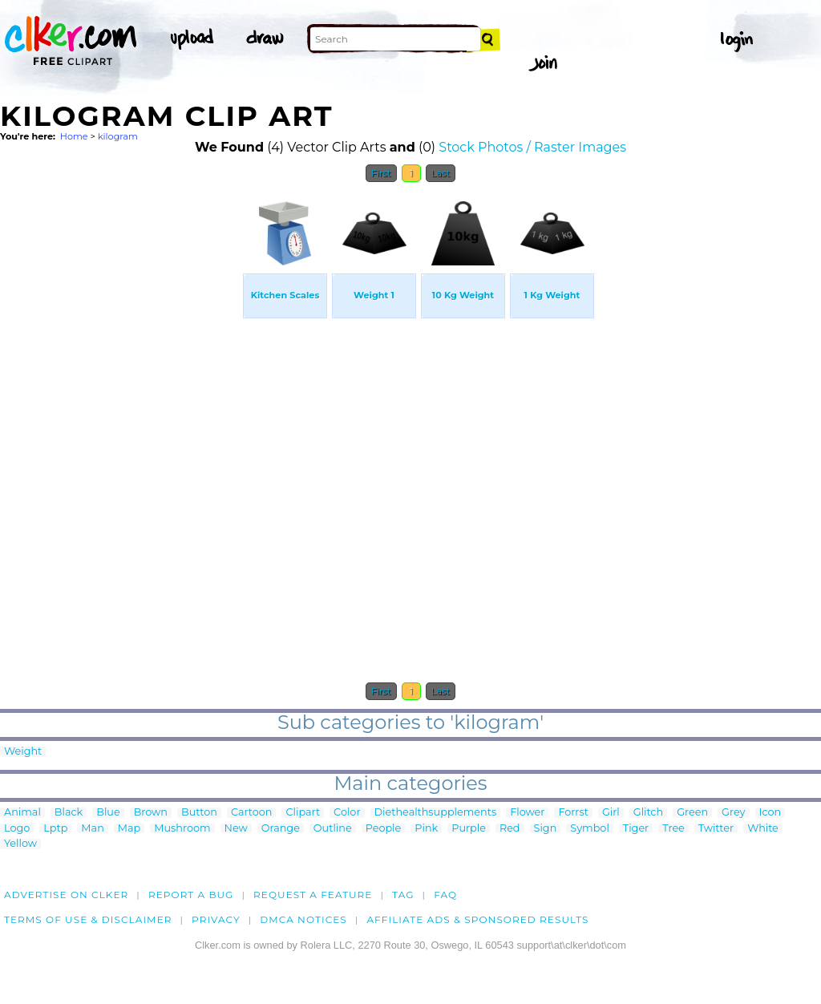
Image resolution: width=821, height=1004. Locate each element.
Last (440, 173)
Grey (733, 813)
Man (92, 829)
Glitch (648, 813)
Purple (468, 829)
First (381, 173)
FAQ (445, 895)
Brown (151, 813)
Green (692, 813)
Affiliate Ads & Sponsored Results (477, 919)
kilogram (118, 136)
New (236, 829)
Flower (527, 813)
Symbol (589, 829)
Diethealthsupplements (435, 813)
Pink (426, 829)
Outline (332, 829)
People (384, 829)
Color (347, 813)
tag (403, 895)
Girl (611, 813)
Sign (545, 829)
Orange (280, 829)
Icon (770, 813)
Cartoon (252, 813)
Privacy (216, 919)
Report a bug (191, 895)
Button (199, 813)
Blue (107, 813)
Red (509, 829)
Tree (673, 829)
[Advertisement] (120, 431)
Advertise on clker (66, 895)
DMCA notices (303, 919)
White (763, 829)
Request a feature (312, 895)
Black (69, 813)
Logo (17, 829)
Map (129, 829)
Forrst (573, 813)
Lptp (55, 829)
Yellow (20, 844)
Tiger (636, 829)
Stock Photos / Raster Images (532, 147)
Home (74, 136)
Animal (22, 813)
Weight (23, 752)
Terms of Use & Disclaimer (88, 919)
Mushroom (182, 829)
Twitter (716, 829)
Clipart (302, 813)
